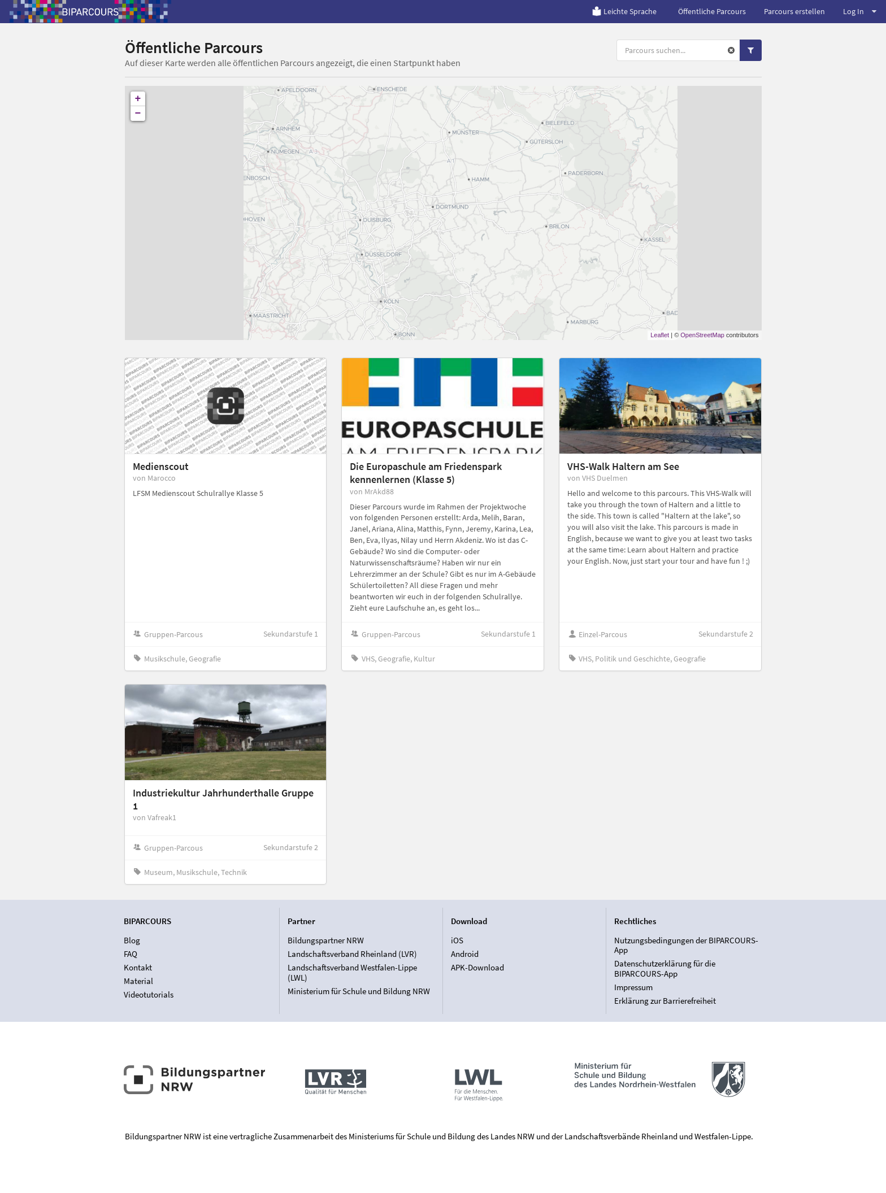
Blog (132, 940)
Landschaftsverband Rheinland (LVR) (352, 953)
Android (465, 953)
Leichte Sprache (624, 11)
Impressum (633, 987)
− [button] (138, 113)
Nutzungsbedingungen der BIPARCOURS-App (686, 945)
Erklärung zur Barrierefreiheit (665, 1000)
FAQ (130, 953)
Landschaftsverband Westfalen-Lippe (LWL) (352, 972)
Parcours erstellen (794, 11)
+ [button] (138, 99)
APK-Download (477, 967)
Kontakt (138, 967)
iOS (457, 940)
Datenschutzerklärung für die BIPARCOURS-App (664, 968)
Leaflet (659, 335)
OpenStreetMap (702, 335)
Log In (859, 11)
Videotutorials (148, 994)
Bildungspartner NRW (326, 940)
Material (138, 981)
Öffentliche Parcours (712, 11)
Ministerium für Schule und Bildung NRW (359, 991)
